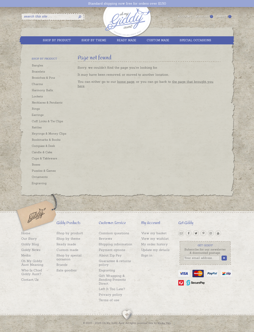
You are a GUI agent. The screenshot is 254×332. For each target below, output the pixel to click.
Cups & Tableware (44, 158)
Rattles (37, 127)
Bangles (37, 65)
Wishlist (204, 16)
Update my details (155, 250)
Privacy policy (110, 295)
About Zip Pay (110, 255)
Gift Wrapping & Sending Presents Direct (112, 279)
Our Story (29, 239)
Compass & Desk (43, 146)
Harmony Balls (42, 90)
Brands (61, 265)
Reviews (105, 239)
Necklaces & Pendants (47, 102)
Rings (36, 108)
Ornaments (40, 177)
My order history (154, 244)
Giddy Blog (30, 244)
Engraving (39, 183)
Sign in (146, 255)
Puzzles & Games (44, 170)
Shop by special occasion (69, 257)
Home (25, 233)
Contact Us (29, 280)
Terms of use (109, 300)
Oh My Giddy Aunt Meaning (32, 263)
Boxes (36, 164)
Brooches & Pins (43, 77)
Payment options (112, 250)
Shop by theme (68, 239)
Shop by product (69, 233)
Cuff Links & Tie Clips (47, 121)
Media (26, 255)
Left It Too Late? (112, 289)
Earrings (38, 115)
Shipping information (115, 244)
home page (125, 82)
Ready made (66, 244)
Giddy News (30, 250)
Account (185, 16)
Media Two (164, 323)
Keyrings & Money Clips (49, 133)
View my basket (154, 233)
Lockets (37, 96)
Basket (224, 16)
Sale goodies (66, 270)
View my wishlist (155, 239)
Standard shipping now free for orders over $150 (127, 3)
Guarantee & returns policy (115, 263)
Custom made (67, 250)
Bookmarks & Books (46, 139)
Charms (37, 84)
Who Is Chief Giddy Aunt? (31, 272)
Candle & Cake (42, 152)
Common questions (114, 233)
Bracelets (38, 71)
